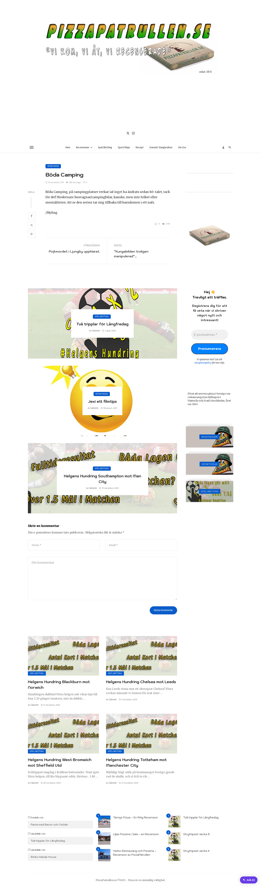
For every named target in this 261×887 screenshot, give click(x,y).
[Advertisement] (130, 100)
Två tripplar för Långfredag (102, 324)
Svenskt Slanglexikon (160, 147)
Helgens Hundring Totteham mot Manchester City (136, 762)
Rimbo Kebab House (43, 857)
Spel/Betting (105, 147)
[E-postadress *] (209, 335)
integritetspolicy (203, 363)
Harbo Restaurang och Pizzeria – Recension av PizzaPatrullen (134, 853)
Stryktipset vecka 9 (196, 834)
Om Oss (182, 147)
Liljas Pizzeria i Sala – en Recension (136, 834)
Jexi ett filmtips (102, 401)
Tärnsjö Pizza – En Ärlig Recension (135, 817)
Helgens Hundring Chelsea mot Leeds (141, 681)
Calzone (96, 330)
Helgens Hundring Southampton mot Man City (102, 478)
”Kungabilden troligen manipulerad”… (131, 253)
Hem (67, 147)
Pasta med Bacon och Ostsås (49, 824)
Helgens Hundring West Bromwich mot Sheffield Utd (59, 762)
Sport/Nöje (124, 147)
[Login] (223, 147)
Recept (140, 147)
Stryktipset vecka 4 (196, 851)
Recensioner (82, 147)
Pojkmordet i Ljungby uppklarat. (74, 251)
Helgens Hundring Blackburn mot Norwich (59, 684)
